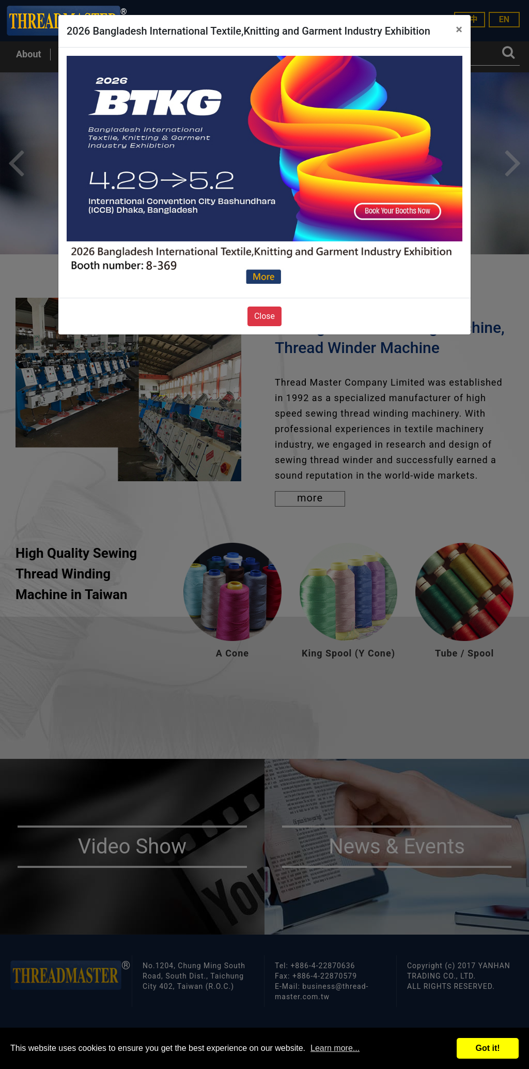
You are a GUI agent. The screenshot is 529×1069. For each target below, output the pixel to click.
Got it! (487, 1048)
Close (264, 316)
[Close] (459, 29)
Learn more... (335, 1048)
